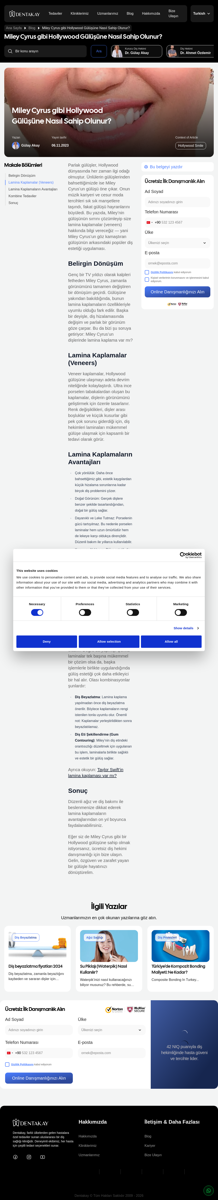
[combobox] (153, 222)
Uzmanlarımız (107, 13)
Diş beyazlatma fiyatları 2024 (35, 967)
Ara (99, 51)
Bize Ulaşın (173, 13)
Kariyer (150, 1145)
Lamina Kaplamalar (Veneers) (31, 182)
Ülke (149, 232)
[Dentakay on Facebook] (15, 1157)
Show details (184, 628)
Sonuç (13, 203)
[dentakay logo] (24, 13)
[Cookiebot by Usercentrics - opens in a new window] (183, 555)
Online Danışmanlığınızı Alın (177, 292)
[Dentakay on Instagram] (29, 1157)
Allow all (171, 641)
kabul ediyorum (171, 272)
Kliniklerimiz (80, 13)
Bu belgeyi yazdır (162, 167)
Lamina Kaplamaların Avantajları (33, 189)
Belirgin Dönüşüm (22, 175)
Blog (130, 13)
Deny (47, 641)
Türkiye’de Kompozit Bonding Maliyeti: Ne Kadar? (178, 970)
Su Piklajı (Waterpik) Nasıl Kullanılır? (103, 970)
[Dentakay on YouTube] (42, 1157)
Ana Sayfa (14, 28)
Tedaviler (55, 13)
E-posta (152, 252)
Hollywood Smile (190, 145)
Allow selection (109, 641)
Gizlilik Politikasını (162, 272)
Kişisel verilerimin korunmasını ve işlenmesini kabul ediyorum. (180, 279)
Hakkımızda (151, 13)
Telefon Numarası (161, 212)
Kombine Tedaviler (22, 196)
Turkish (202, 13)
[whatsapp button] (209, 1191)
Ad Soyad (154, 191)
